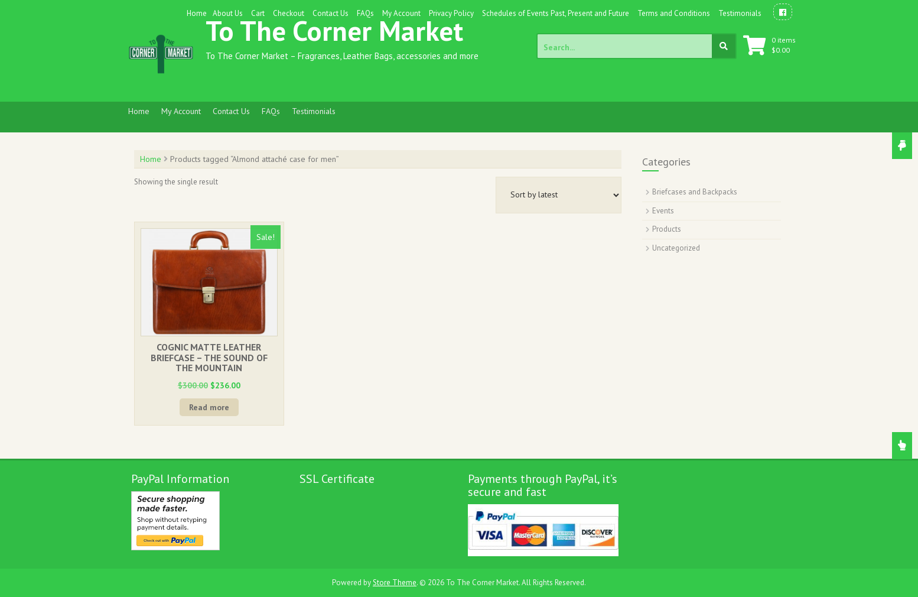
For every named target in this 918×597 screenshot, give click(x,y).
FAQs (365, 13)
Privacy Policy (451, 13)
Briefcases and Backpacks (694, 192)
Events (663, 211)
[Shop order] (558, 195)
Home (197, 13)
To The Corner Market (334, 30)
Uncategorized (676, 248)
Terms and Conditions (673, 13)
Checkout (288, 13)
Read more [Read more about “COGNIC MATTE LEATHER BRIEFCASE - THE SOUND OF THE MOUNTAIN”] (209, 407)
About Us (228, 13)
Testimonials (739, 13)
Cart (258, 13)
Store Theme (394, 582)
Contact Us (330, 13)
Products (666, 229)
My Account (401, 13)
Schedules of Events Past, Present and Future (555, 13)
